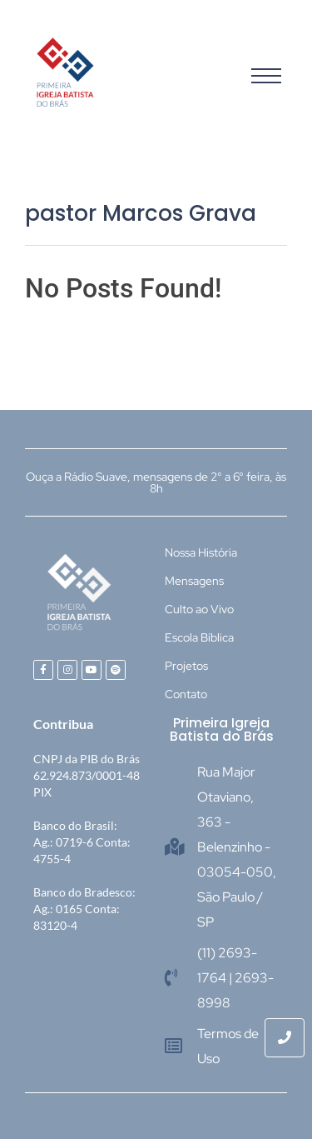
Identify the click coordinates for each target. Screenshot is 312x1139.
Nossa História (201, 552)
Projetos (186, 665)
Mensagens (194, 580)
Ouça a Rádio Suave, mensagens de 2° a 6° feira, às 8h (156, 482)
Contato (186, 694)
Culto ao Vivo (199, 609)
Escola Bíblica (199, 637)
